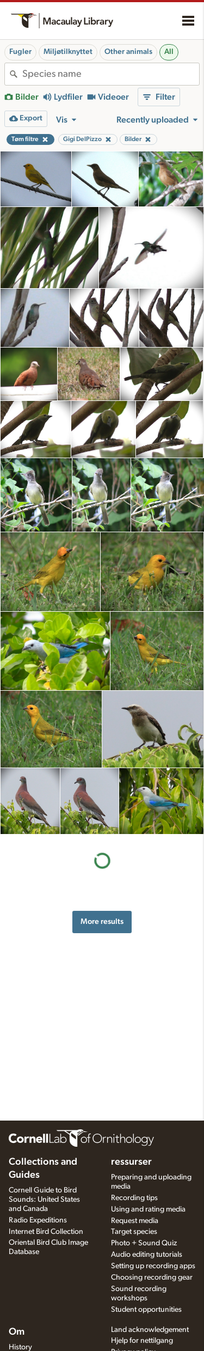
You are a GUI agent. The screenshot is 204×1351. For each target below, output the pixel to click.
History (20, 1347)
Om (16, 1332)
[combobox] (110, 74)
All (169, 52)
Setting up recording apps (153, 1266)
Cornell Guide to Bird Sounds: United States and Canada (44, 1199)
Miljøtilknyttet (68, 52)
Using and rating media (148, 1209)
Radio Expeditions (38, 1220)
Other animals (128, 52)
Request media (134, 1221)
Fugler (20, 52)
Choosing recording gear (152, 1277)
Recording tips (134, 1198)
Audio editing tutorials (146, 1254)
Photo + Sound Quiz (144, 1243)
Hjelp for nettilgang (142, 1340)
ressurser (131, 1162)
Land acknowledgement (150, 1330)
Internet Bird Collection (46, 1232)
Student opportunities (146, 1309)
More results (102, 921)
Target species (134, 1232)
